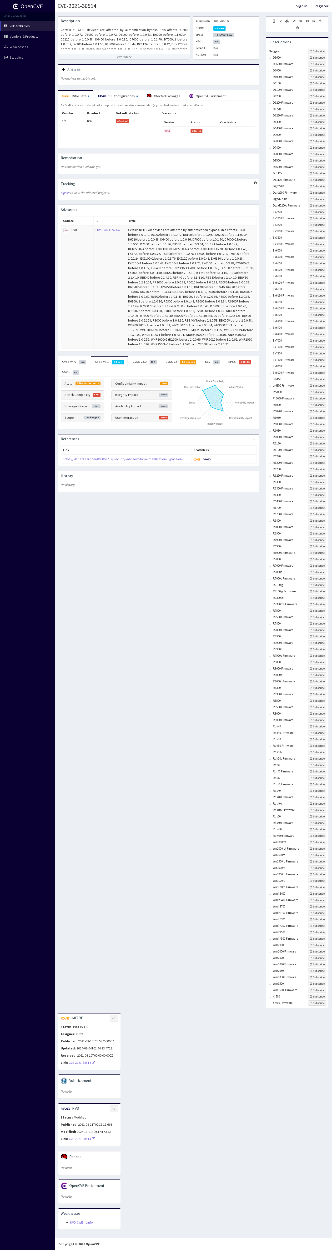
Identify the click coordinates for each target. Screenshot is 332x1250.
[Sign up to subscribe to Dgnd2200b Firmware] (317, 205)
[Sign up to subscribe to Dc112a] (317, 173)
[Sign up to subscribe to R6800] (317, 520)
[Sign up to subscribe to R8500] (317, 700)
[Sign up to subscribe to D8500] (317, 160)
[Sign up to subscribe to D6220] (317, 109)
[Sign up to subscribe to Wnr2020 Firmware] (317, 964)
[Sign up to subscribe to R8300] (317, 688)
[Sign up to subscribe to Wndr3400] (317, 893)
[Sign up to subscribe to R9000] (317, 713)
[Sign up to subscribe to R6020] (317, 405)
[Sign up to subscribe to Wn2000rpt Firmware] (317, 848)
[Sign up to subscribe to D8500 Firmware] (317, 167)
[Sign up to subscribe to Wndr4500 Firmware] (317, 938)
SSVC (70, 372)
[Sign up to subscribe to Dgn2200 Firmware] (317, 192)
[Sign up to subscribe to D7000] (317, 134)
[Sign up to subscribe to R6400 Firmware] (317, 501)
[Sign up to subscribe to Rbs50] (317, 816)
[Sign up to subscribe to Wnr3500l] (317, 983)
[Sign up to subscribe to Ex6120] (317, 276)
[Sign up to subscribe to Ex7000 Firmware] (317, 347)
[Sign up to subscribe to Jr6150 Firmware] (317, 385)
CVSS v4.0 (74, 361)
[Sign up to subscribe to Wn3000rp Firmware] (317, 874)
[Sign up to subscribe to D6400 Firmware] (317, 128)
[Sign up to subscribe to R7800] (317, 623)
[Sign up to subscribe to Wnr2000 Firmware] (317, 951)
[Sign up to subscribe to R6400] (317, 495)
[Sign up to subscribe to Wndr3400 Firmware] (317, 900)
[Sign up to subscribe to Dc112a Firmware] (317, 179)
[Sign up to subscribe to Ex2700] (317, 212)
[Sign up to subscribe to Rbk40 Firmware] (317, 733)
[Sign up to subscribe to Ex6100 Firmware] (317, 269)
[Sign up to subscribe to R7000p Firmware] (317, 578)
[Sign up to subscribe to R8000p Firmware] (317, 681)
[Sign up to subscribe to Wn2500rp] (317, 855)
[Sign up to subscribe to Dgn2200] (317, 186)
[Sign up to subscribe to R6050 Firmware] (317, 424)
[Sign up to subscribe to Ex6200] (317, 315)
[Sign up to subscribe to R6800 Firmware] (317, 527)
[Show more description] (124, 56)
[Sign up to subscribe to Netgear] (317, 51)
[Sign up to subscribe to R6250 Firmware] (317, 475)
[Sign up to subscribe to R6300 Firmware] (317, 488)
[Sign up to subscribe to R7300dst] (317, 597)
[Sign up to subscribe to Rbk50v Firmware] (317, 758)
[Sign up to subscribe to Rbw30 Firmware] (317, 835)
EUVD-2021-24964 (108, 230)
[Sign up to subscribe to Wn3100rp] (317, 880)
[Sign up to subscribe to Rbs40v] (317, 803)
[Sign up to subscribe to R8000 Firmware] (317, 668)
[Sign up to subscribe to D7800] (317, 147)
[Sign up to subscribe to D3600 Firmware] (317, 64)
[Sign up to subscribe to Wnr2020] (317, 958)
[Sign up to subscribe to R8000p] (317, 675)
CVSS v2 (181, 361)
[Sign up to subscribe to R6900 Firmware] (317, 540)
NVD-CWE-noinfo (81, 1222)
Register (321, 6)
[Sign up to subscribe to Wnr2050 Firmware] (317, 977)
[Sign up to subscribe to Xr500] (317, 996)
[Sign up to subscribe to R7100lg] (317, 585)
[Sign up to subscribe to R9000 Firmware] (317, 720)
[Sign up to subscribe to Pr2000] (317, 392)
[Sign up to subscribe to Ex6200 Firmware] (317, 321)
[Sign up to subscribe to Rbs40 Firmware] (317, 797)
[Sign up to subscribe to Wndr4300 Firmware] (317, 925)
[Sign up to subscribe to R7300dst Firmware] (317, 604)
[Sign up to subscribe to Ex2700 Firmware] (317, 218)
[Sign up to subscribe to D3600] (317, 57)
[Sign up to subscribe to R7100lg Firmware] (317, 591)
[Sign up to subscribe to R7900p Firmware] (317, 655)
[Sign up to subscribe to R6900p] (317, 546)
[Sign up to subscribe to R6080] (317, 430)
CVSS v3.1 (109, 361)
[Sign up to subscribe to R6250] (317, 469)
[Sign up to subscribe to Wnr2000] (317, 945)
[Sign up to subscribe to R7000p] (317, 572)
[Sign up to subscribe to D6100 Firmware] (317, 89)
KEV (212, 361)
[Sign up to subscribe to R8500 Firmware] (317, 707)
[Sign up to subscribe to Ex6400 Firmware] (317, 334)
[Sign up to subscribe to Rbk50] (317, 739)
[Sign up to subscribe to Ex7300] (317, 353)
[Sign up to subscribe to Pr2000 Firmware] (317, 398)
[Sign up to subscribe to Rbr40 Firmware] (317, 771)
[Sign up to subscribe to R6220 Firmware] (317, 462)
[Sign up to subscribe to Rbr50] (317, 778)
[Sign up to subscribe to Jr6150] (317, 379)
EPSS (239, 361)
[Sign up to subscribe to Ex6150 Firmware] (317, 308)
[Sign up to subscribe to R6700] (317, 507)
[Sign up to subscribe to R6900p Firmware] (317, 552)
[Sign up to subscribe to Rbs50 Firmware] (317, 823)
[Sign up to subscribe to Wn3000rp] (317, 868)
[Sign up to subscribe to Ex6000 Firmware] (317, 257)
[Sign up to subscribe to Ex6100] (317, 263)
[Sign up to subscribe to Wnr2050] (317, 970)
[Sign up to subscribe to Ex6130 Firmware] (317, 295)
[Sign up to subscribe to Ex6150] (317, 302)
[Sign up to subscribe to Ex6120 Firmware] (317, 282)
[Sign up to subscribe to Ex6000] (317, 250)
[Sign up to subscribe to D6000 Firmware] (317, 77)
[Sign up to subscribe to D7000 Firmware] (317, 141)
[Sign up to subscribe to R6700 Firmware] (317, 514)
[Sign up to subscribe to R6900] (317, 533)
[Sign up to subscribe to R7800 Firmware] (317, 630)
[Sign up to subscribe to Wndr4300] (317, 919)
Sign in (301, 6)
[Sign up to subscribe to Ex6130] (317, 289)
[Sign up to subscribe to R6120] (317, 443)
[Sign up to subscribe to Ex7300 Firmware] (317, 360)
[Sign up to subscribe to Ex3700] (317, 224)
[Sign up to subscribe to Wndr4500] (317, 932)
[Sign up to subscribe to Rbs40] (317, 790)
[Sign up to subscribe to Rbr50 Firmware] (317, 784)
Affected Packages (163, 96)
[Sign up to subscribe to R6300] (317, 482)
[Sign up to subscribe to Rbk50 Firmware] (317, 745)
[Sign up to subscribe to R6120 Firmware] (317, 450)
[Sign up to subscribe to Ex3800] (317, 237)
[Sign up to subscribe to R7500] (317, 610)
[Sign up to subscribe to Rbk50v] (317, 752)
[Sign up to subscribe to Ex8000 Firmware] (317, 372)
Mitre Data (75, 96)
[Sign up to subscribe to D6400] (317, 122)
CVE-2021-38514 (77, 6)
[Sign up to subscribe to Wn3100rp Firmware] (317, 887)
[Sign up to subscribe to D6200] (317, 96)
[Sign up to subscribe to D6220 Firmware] (317, 115)
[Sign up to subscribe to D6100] (317, 83)
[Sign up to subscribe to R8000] (317, 662)
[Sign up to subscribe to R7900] (317, 636)
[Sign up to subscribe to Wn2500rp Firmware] (317, 861)
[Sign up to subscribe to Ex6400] (317, 327)
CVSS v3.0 (145, 361)
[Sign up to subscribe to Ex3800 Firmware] (317, 244)
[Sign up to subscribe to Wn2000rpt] (317, 842)
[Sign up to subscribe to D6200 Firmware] (317, 102)
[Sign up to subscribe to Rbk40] (317, 726)
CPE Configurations (118, 96)
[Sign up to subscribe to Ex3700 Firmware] (317, 231)
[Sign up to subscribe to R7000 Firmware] (317, 565)
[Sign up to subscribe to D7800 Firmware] (317, 154)
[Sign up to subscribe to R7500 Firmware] (317, 617)
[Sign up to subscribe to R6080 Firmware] (317, 437)
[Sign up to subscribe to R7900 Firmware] (317, 642)
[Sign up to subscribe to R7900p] (317, 649)
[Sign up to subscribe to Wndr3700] (317, 906)
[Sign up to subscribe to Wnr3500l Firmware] (317, 990)
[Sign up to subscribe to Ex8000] (317, 366)
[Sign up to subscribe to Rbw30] (317, 829)
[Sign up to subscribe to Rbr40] (317, 765)
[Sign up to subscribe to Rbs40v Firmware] (317, 810)
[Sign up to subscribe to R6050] (317, 417)
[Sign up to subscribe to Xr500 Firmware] (317, 1003)
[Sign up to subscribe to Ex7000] (317, 340)
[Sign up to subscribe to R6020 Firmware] (317, 411)
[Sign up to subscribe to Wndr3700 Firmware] (317, 913)
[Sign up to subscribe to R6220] (317, 456)
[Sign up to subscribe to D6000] (317, 70)
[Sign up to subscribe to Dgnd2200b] (317, 199)
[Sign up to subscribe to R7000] (317, 559)
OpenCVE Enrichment (207, 96)
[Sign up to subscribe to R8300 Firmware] (317, 694)
